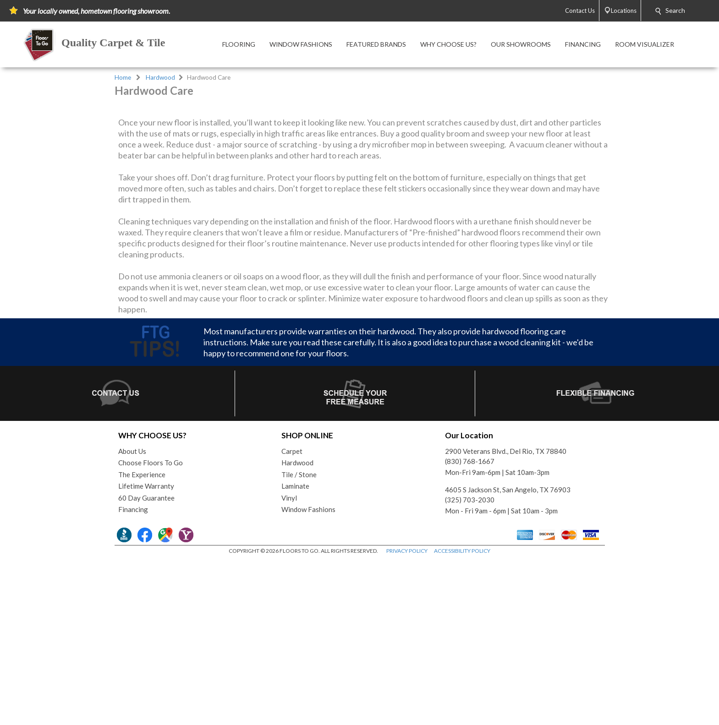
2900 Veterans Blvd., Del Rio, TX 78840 (505, 616)
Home (123, 77)
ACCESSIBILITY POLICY (462, 715)
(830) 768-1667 (469, 626)
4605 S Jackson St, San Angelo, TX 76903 (508, 654)
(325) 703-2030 (469, 664)
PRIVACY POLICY (407, 715)
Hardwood (160, 77)
